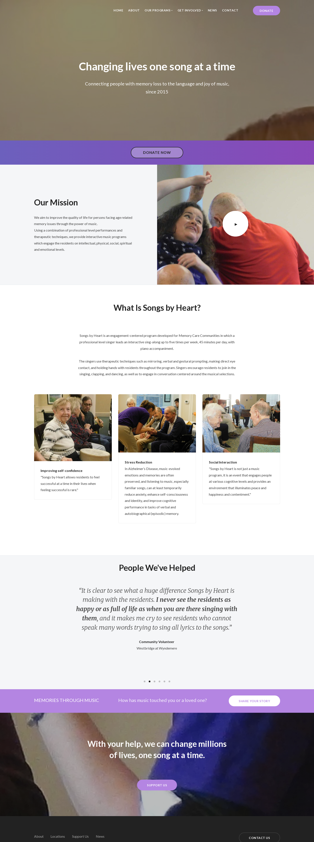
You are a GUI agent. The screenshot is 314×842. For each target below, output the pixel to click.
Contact (230, 10)
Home (118, 10)
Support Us (80, 836)
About (134, 10)
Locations (57, 836)
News (212, 10)
